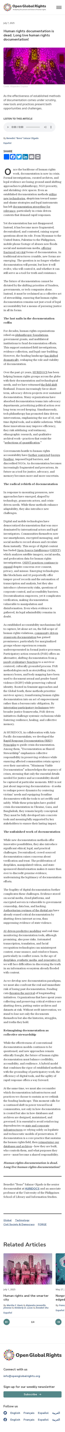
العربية (56, 1413)
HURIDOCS (40, 372)
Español (7, 143)
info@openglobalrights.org (21, 1376)
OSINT (55, 550)
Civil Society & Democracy (18, 1224)
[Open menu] (59, 7)
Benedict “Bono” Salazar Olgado (22, 138)
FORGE (42, 1224)
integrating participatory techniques (26, 707)
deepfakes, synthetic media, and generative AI (31, 960)
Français (29, 1413)
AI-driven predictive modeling (22, 931)
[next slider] (6, 1322)
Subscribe (30, 1394)
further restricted (39, 455)
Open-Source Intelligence (33, 550)
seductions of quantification (22, 442)
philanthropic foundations (31, 335)
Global (7, 1220)
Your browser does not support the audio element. (29, 127)
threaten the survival (22, 993)
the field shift (49, 385)
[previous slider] (58, 1322)
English (15, 1413)
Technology (22, 1220)
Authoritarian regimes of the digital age (28, 910)
